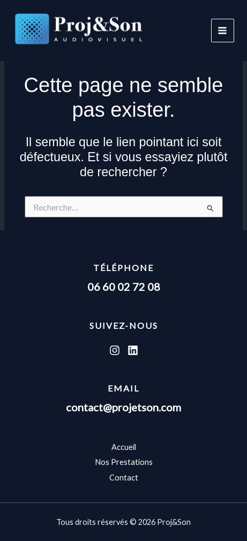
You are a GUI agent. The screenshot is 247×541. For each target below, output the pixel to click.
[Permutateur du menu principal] (222, 30)
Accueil (123, 447)
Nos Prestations (124, 462)
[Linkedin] (133, 350)
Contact (123, 477)
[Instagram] (114, 350)
